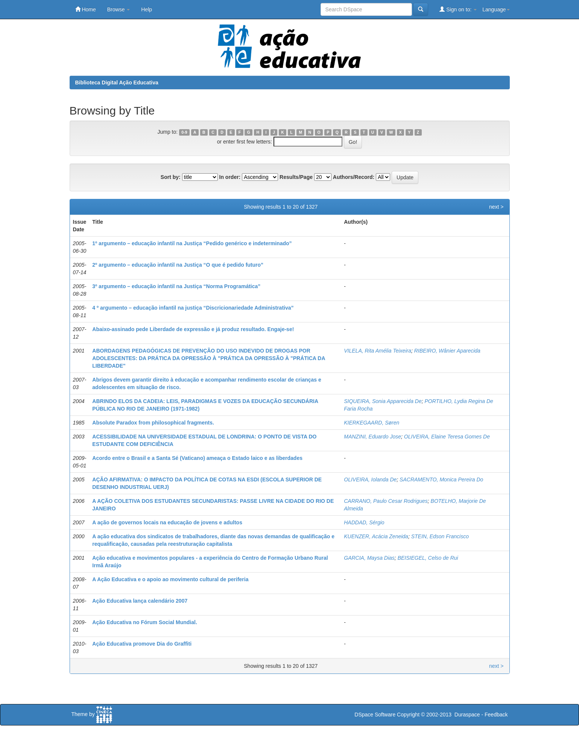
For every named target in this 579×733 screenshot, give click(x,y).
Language (495, 9)
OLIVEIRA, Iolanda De (370, 479)
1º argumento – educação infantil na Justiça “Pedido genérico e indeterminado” (192, 243)
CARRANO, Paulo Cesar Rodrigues (386, 501)
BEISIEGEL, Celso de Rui (428, 558)
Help (146, 9)
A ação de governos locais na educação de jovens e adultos (167, 522)
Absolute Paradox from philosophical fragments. (153, 423)
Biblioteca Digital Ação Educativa (116, 82)
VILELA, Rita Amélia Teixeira (377, 351)
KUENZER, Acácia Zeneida (376, 536)
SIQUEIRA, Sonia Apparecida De (382, 401)
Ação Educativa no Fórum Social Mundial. (144, 622)
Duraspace (467, 715)
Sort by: (171, 177)
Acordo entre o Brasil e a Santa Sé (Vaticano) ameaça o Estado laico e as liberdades (197, 458)
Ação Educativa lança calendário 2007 (139, 601)
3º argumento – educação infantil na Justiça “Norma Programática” (176, 286)
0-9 (184, 132)
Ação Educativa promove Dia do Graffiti (141, 644)
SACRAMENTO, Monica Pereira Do (441, 479)
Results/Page (296, 177)
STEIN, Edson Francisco (440, 536)
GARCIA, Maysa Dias (369, 558)
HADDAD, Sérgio (364, 522)
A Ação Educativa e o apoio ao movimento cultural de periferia (170, 579)
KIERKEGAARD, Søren (371, 423)
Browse (118, 9)
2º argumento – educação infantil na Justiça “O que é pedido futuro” (177, 265)
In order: (230, 177)
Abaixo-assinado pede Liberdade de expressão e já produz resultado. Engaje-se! (193, 329)
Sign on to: (458, 9)
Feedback (496, 715)
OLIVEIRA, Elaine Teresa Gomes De (447, 437)
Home (85, 9)
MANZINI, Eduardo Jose (372, 437)
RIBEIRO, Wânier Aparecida (447, 351)
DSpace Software (374, 715)
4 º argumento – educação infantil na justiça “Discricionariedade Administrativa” (192, 308)
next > (496, 207)
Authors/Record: (353, 177)
